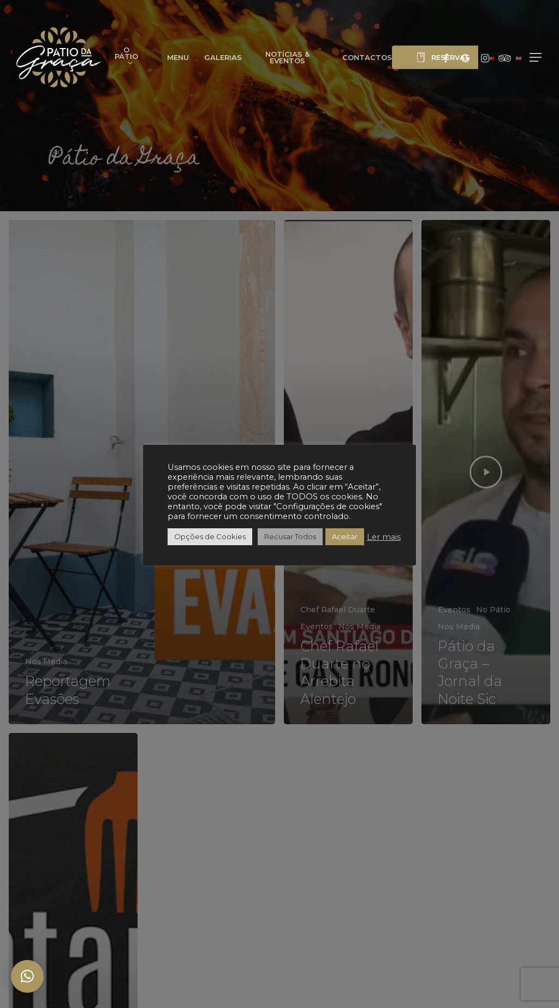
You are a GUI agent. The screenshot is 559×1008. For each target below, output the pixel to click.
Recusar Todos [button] (290, 536)
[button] (536, 57)
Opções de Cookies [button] (210, 536)
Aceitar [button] (345, 536)
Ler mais (384, 537)
